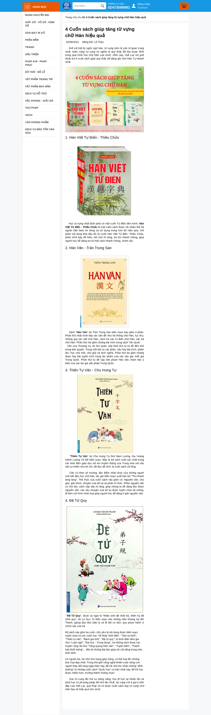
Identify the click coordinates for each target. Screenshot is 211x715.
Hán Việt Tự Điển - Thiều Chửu (94, 137)
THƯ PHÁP (31, 107)
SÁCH (29, 115)
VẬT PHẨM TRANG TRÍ (39, 79)
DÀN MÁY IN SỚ (35, 32)
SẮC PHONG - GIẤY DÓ (39, 100)
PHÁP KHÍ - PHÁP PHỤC (36, 63)
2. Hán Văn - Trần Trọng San (88, 248)
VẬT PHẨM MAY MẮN (38, 86)
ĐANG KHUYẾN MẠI (37, 15)
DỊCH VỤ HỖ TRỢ (36, 93)
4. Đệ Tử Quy (76, 500)
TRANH (29, 47)
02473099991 (119, 7)
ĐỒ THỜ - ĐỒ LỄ (35, 72)
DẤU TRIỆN (32, 54)
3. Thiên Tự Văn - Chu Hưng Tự (90, 370)
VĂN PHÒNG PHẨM (37, 122)
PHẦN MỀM (32, 39)
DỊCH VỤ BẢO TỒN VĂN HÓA (39, 131)
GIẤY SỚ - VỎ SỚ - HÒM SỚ (39, 24)
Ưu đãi (81, 17)
